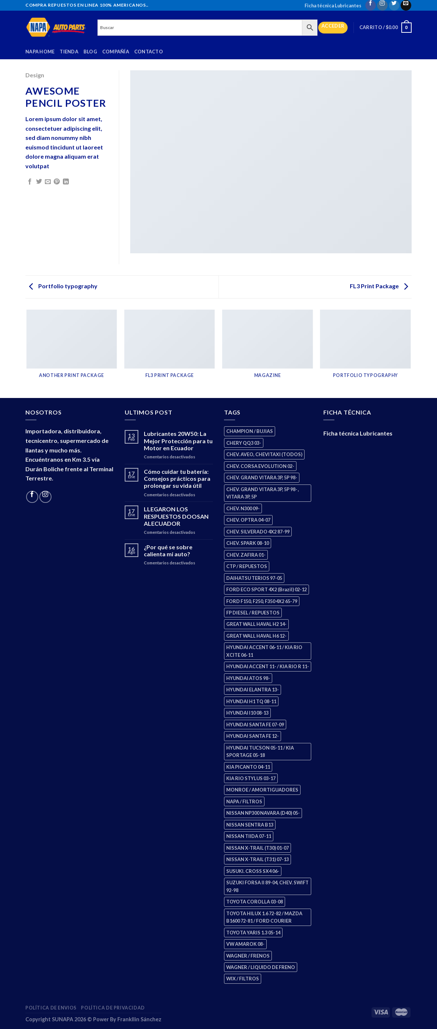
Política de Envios (51, 1008)
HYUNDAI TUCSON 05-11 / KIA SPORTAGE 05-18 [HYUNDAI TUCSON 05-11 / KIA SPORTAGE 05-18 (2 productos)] (260, 751)
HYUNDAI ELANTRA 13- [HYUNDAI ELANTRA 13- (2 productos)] (252, 690)
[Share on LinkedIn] (66, 182)
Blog (90, 51)
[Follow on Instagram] (382, 5)
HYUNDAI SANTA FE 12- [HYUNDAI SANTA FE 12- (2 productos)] (252, 736)
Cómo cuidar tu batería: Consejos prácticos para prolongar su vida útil (177, 478)
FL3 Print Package (379, 285)
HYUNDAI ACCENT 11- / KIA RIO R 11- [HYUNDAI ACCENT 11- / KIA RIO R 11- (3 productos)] (267, 666)
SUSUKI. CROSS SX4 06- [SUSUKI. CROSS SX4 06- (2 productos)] (252, 871)
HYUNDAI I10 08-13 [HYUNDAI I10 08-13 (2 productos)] (247, 713)
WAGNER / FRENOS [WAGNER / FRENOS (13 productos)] (248, 956)
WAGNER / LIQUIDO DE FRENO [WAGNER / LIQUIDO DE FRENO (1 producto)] (260, 967)
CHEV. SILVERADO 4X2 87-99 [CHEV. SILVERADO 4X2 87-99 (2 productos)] (257, 532)
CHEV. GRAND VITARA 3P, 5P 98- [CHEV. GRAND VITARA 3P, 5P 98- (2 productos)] (261, 477)
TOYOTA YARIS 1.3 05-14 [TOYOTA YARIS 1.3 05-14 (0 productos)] (253, 932)
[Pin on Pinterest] (57, 182)
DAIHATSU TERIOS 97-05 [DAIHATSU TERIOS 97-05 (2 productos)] (254, 578)
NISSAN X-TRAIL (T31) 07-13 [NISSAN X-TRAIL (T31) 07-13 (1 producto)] (257, 859)
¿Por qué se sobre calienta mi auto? (168, 550)
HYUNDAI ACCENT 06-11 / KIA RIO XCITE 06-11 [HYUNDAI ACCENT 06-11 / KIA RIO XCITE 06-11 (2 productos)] (264, 651)
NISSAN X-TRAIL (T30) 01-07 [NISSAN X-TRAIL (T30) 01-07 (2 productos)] (257, 848)
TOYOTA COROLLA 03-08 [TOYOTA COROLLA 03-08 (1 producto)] (254, 902)
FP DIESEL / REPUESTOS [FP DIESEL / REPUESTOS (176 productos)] (253, 613)
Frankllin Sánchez (139, 1019)
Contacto (148, 51)
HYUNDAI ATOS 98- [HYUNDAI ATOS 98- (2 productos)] (248, 678)
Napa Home (39, 51)
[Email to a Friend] (48, 182)
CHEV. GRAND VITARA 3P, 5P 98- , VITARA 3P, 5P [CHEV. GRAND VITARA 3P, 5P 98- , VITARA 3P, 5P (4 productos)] (262, 493)
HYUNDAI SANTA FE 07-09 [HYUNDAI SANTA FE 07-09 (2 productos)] (255, 724)
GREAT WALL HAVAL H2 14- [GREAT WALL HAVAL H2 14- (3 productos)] (256, 624)
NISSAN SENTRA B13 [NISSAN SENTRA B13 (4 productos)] (249, 825)
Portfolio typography (63, 285)
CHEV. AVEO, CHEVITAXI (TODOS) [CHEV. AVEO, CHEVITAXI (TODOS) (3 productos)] (264, 454)
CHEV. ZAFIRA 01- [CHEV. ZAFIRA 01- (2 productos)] (246, 555)
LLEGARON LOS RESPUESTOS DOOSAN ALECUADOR (176, 515)
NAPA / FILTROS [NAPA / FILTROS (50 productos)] (244, 801)
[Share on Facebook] (30, 182)
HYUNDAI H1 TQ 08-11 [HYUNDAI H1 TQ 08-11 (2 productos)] (251, 701)
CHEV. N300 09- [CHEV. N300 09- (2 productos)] (243, 508)
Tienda (69, 51)
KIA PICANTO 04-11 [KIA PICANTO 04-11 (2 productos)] (248, 767)
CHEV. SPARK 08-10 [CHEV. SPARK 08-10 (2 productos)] (247, 543)
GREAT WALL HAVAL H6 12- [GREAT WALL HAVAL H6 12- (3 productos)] (256, 636)
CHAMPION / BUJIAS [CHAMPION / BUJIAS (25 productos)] (249, 431)
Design (34, 74)
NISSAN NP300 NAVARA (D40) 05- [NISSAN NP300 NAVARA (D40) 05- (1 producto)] (263, 813)
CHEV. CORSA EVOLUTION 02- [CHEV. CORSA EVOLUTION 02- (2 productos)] (260, 466)
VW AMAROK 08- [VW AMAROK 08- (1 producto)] (245, 944)
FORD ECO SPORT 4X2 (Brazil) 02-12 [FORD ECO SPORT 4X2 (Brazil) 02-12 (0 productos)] (266, 589)
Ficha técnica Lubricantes (333, 5)
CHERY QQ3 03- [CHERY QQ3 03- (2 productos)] (243, 443)
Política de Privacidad (113, 1008)
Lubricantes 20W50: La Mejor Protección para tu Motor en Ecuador (178, 440)
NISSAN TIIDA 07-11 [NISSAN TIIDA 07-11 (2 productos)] (248, 836)
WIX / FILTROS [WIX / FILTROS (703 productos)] (242, 979)
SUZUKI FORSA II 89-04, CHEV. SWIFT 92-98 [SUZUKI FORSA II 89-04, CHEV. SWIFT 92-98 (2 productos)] (267, 886)
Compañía (115, 51)
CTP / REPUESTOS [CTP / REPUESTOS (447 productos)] (246, 566)
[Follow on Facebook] (370, 5)
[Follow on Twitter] (394, 5)
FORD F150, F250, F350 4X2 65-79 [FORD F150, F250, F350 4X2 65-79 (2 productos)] (261, 601)
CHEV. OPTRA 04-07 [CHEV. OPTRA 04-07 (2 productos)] (248, 520)
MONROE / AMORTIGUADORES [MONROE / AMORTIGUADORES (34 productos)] (262, 790)
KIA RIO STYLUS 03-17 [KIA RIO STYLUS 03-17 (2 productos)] (251, 778)
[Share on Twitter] (39, 182)
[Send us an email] (406, 5)
